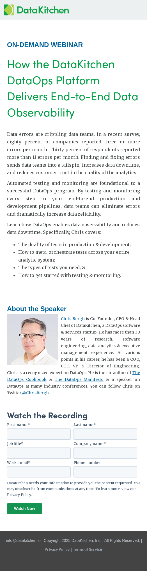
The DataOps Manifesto (79, 379)
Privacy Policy (19, 495)
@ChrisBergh (35, 392)
